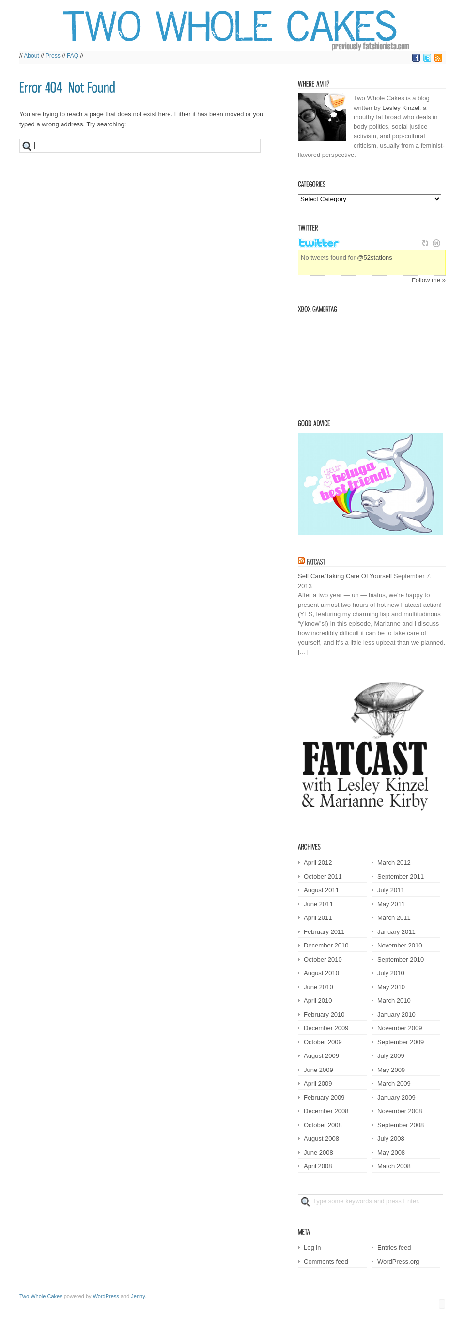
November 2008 (399, 1111)
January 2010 (396, 1014)
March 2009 (394, 1083)
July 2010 (390, 973)
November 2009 (399, 1028)
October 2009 (323, 1042)
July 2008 (390, 1138)
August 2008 (321, 1138)
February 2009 (324, 1097)
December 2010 (326, 945)
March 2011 (394, 917)
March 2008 (394, 1166)
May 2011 (391, 904)
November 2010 (399, 945)
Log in (312, 1247)
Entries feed (394, 1247)
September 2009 (400, 1042)
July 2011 (390, 890)
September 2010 (400, 959)
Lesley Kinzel (400, 107)
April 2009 (318, 1083)
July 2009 (390, 1055)
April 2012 (318, 862)
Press (53, 55)
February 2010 (324, 1014)
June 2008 (318, 1152)
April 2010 (318, 1000)
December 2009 (326, 1028)
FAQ (72, 55)
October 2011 (323, 876)
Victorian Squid (347, 362)
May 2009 (391, 1069)
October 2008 (323, 1125)
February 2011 (324, 931)
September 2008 (400, 1125)
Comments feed (326, 1261)
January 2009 (396, 1097)
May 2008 (391, 1152)
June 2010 (318, 987)
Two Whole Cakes (40, 1296)
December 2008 (326, 1111)
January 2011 (396, 931)
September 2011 (400, 876)
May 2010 (391, 987)
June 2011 (318, 904)
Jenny (138, 1296)
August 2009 (321, 1055)
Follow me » (429, 280)
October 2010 (323, 959)
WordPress (106, 1296)
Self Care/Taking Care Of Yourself (345, 576)
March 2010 (394, 1000)
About (31, 55)
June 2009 (318, 1069)
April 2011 (318, 917)
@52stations (374, 257)
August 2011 (321, 890)
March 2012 (394, 862)
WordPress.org (398, 1261)
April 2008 (318, 1166)
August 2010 (321, 973)
